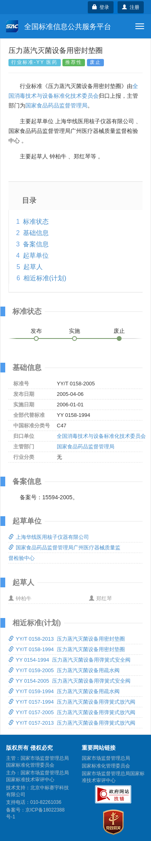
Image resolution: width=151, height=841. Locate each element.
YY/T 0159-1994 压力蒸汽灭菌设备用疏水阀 (64, 691)
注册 (130, 7)
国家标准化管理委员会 (106, 766)
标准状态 (36, 221)
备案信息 (36, 244)
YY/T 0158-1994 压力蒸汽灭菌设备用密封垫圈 (66, 649)
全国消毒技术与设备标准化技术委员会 (101, 436)
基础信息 (36, 232)
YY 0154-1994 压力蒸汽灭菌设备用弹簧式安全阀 (69, 660)
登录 (101, 7)
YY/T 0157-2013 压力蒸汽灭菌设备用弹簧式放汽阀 (71, 723)
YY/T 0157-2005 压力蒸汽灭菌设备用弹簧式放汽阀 (71, 712)
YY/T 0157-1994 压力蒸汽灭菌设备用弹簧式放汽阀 (71, 702)
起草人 (33, 266)
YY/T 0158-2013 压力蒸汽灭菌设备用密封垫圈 (66, 639)
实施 (74, 331)
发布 (36, 331)
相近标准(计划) (44, 278)
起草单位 (36, 255)
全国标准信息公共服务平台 (58, 26)
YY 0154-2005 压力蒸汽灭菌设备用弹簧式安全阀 (69, 681)
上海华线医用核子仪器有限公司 (48, 537)
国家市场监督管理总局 (106, 758)
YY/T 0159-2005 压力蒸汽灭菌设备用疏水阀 (64, 670)
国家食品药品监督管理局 (56, 105)
